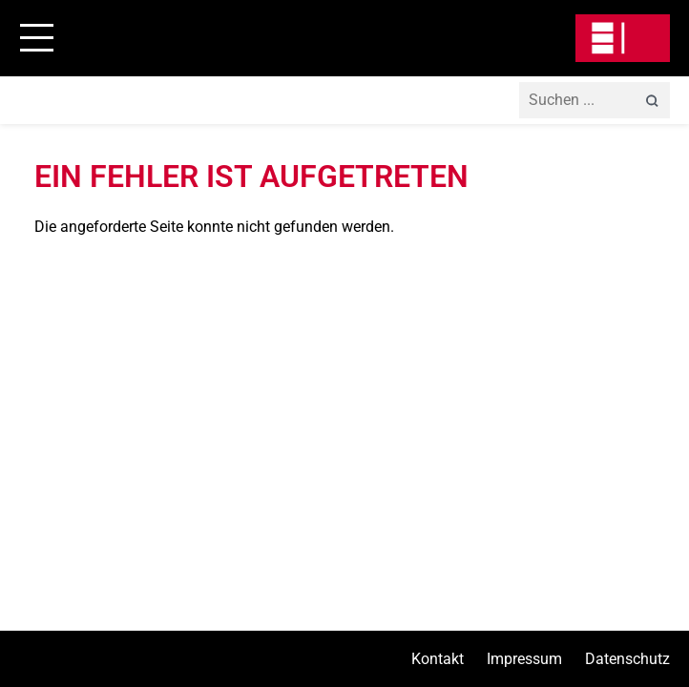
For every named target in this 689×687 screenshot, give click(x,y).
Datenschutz (627, 659)
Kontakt (437, 659)
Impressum (524, 659)
